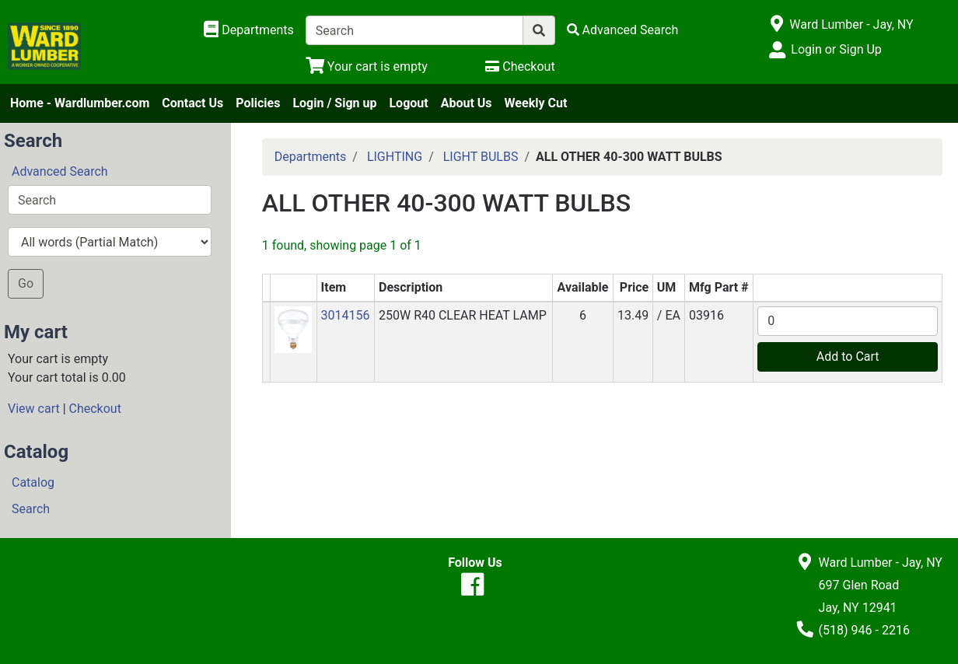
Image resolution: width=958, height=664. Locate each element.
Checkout (95, 408)
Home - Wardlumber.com (79, 103)
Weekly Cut (536, 103)
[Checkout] (519, 66)
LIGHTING (394, 156)
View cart (34, 408)
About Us (466, 103)
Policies (258, 103)
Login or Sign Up (836, 49)
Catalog (33, 482)
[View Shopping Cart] (367, 66)
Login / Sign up (334, 103)
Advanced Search (60, 171)
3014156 (345, 315)
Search (31, 508)
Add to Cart (847, 356)
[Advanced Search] (623, 30)
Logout (408, 103)
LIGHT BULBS (481, 156)
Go (25, 283)
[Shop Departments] (249, 30)
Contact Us (192, 103)
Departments (310, 156)
